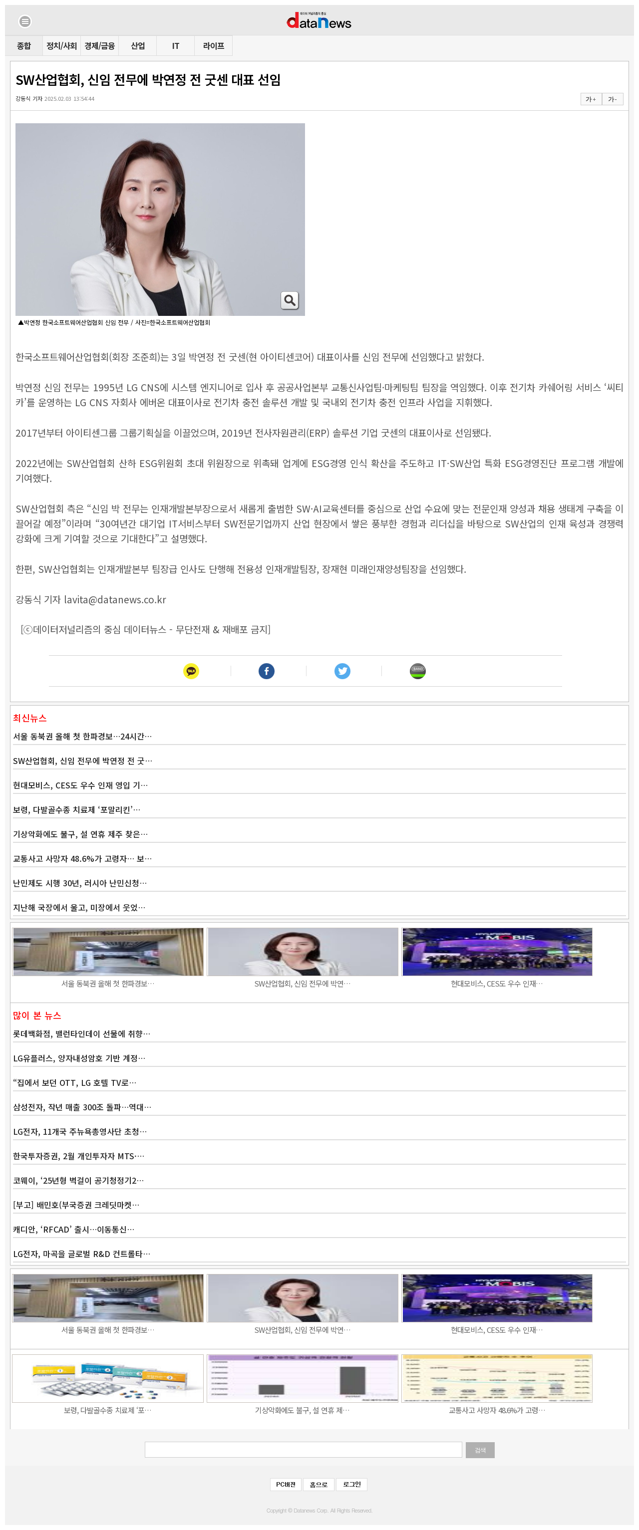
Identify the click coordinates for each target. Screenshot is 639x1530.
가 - (612, 99)
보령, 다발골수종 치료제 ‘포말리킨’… (76, 809)
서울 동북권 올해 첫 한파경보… (107, 983)
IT (175, 45)
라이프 (213, 45)
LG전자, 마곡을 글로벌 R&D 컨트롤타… (81, 1254)
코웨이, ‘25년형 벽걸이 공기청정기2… (78, 1180)
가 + (591, 99)
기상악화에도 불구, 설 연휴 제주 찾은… (80, 834)
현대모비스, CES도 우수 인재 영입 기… (80, 785)
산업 (138, 45)
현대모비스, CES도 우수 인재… (497, 983)
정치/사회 (61, 45)
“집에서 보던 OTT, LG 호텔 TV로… (74, 1082)
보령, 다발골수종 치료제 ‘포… (107, 1410)
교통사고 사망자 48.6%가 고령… (497, 1410)
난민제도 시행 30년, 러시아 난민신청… (80, 883)
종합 (24, 45)
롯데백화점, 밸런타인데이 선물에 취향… (81, 1033)
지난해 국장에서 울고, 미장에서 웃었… (79, 907)
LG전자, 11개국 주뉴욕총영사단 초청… (80, 1131)
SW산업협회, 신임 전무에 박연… (302, 983)
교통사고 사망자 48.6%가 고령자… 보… (82, 858)
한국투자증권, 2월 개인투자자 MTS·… (78, 1156)
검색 (480, 1450)
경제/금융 (99, 45)
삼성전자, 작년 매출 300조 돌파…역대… (82, 1107)
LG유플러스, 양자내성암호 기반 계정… (79, 1058)
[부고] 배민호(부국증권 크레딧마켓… (76, 1205)
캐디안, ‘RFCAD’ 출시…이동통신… (73, 1229)
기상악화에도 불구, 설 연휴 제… (302, 1410)
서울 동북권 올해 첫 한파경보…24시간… (82, 736)
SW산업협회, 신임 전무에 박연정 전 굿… (82, 760)
